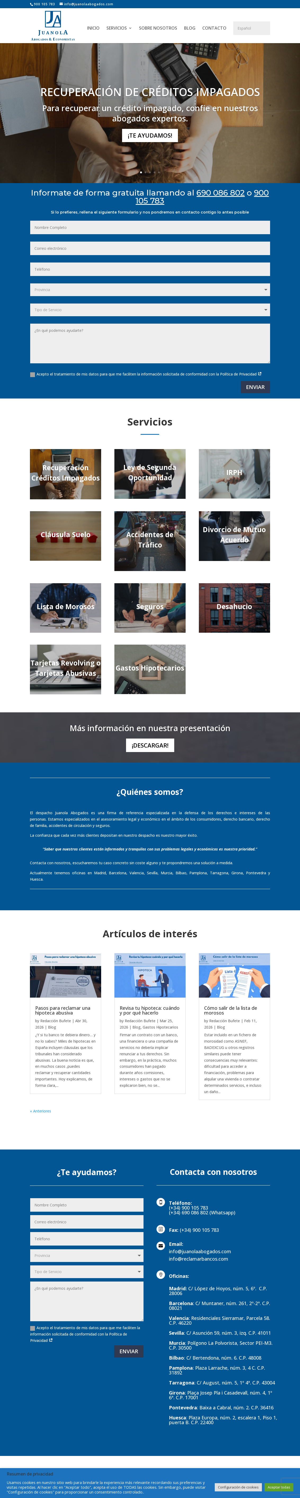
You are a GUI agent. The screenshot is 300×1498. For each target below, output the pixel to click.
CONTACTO (214, 28)
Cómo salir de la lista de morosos (230, 1010)
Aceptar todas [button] (279, 1487)
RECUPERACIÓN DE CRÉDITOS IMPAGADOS (150, 91)
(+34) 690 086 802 (189, 1212)
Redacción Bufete (55, 1020)
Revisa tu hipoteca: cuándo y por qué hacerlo (150, 1010)
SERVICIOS (116, 28)
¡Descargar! (150, 745)
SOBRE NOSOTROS (158, 28)
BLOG (189, 28)
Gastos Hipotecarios (160, 1027)
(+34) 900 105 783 (199, 1230)
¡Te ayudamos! (150, 135)
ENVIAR (255, 387)
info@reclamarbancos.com (198, 1259)
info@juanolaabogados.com (200, 1251)
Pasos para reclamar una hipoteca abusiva (62, 1010)
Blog (52, 1027)
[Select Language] (251, 28)
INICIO (93, 28)
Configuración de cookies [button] (238, 1487)
